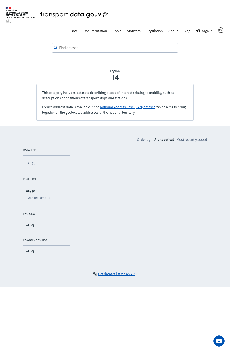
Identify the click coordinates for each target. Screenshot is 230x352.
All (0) (31, 163)
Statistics (134, 31)
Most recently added (192, 139)
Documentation (95, 31)
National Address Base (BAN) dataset (127, 107)
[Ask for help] (219, 341)
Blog (187, 31)
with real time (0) (39, 198)
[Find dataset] (115, 48)
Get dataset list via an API (116, 274)
